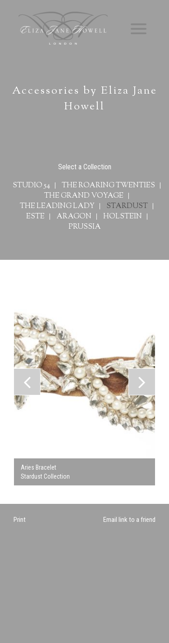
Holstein (122, 217)
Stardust (127, 206)
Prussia (85, 227)
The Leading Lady (57, 206)
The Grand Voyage (83, 196)
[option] (84, 382)
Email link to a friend (129, 520)
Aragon (73, 217)
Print (20, 520)
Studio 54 (31, 186)
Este (35, 217)
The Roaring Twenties (108, 186)
